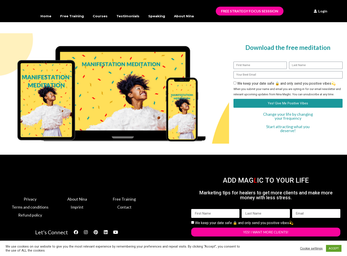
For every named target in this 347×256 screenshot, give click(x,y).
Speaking (156, 16)
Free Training (72, 16)
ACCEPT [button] (334, 248)
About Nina (184, 16)
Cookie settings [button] (311, 248)
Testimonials (127, 16)
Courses (100, 16)
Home (45, 16)
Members (117, 26)
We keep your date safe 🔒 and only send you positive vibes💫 (287, 88)
